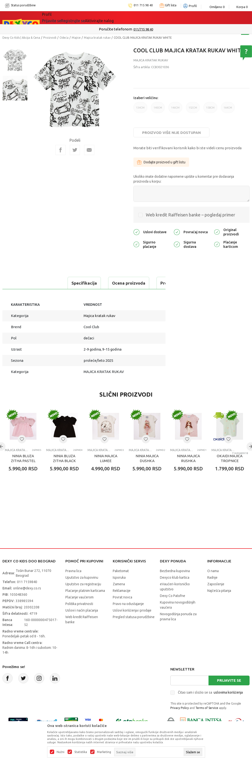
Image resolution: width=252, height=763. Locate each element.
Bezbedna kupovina (175, 583)
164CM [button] (228, 109)
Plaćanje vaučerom (79, 609)
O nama (213, 583)
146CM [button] (175, 109)
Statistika (80, 752)
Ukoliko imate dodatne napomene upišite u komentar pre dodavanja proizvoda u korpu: (183, 179)
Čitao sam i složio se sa (210, 704)
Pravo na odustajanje (128, 616)
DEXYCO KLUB (109, 17)
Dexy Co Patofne (172, 608)
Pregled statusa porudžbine (134, 629)
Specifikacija (22, 283)
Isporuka (119, 590)
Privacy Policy (179, 720)
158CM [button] (210, 109)
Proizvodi (49, 37)
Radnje (212, 590)
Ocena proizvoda (67, 283)
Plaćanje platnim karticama (85, 603)
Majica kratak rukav (97, 37)
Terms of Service (206, 720)
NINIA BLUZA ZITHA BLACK (64, 470)
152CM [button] (193, 109)
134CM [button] (140, 109)
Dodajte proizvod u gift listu (161, 162)
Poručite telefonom (115, 29)
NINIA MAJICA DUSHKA (147, 470)
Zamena (119, 596)
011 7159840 (27, 594)
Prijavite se (229, 692)
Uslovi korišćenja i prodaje (132, 622)
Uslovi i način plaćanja (81, 622)
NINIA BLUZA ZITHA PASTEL (23, 470)
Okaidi (137, 17)
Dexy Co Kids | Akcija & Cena (21, 37)
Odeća (64, 37)
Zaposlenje (215, 596)
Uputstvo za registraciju (83, 596)
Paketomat (121, 583)
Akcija (84, 17)
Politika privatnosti (79, 616)
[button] (22, 451)
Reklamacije (121, 603)
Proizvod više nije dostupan (171, 132)
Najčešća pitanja (219, 603)
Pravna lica (73, 583)
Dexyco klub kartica (174, 590)
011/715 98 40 (143, 29)
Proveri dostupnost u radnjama (40, 295)
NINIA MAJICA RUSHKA (188, 470)
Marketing (104, 752)
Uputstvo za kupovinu (81, 590)
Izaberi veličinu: (145, 98)
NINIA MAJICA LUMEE (105, 470)
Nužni (60, 752)
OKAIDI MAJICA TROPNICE (230, 470)
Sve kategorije (58, 17)
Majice (76, 37)
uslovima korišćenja (228, 705)
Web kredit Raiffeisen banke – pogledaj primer (190, 214)
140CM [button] (158, 109)
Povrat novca (122, 609)
